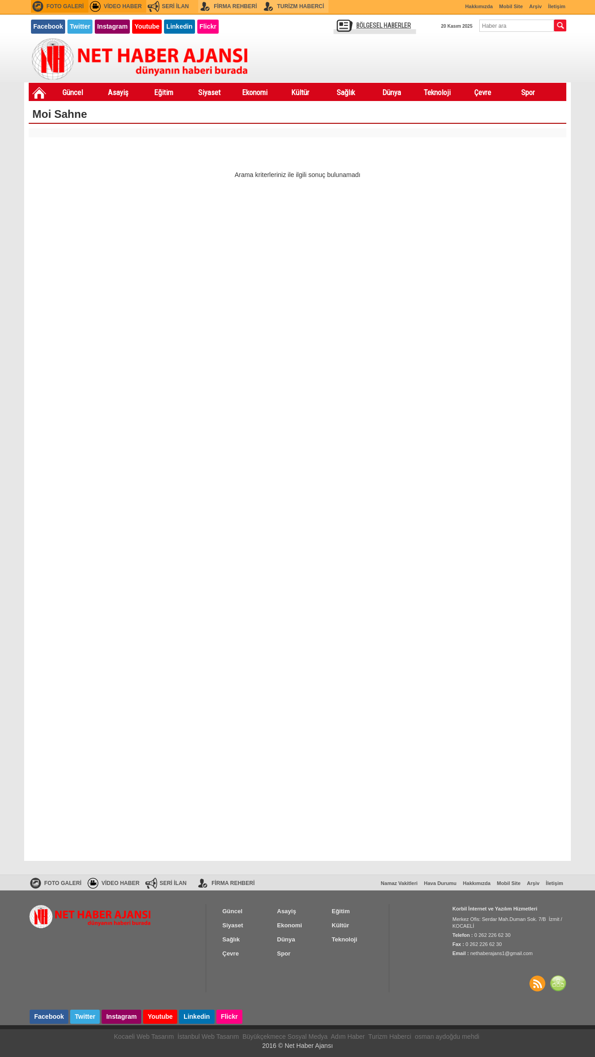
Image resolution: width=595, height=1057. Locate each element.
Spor (528, 92)
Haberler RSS (537, 983)
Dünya (391, 92)
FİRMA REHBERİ (235, 6)
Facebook (48, 26)
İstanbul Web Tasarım (208, 1036)
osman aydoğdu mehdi (447, 1036)
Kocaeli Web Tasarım (144, 1036)
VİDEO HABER (123, 6)
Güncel (72, 92)
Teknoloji (437, 92)
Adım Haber (348, 1036)
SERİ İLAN (175, 6)
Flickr (208, 26)
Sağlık (346, 92)
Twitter (80, 26)
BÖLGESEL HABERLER (383, 25)
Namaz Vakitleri (399, 883)
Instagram (112, 26)
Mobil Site (511, 6)
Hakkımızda (479, 6)
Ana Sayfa (39, 93)
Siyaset (209, 92)
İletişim (556, 6)
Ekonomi (254, 92)
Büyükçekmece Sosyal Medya (285, 1036)
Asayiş (118, 92)
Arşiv (535, 6)
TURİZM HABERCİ (300, 6)
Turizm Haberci (389, 1036)
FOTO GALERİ (65, 6)
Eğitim (163, 92)
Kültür (300, 92)
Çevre (482, 92)
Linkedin (179, 26)
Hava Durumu (440, 883)
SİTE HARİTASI (558, 983)
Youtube (146, 26)
